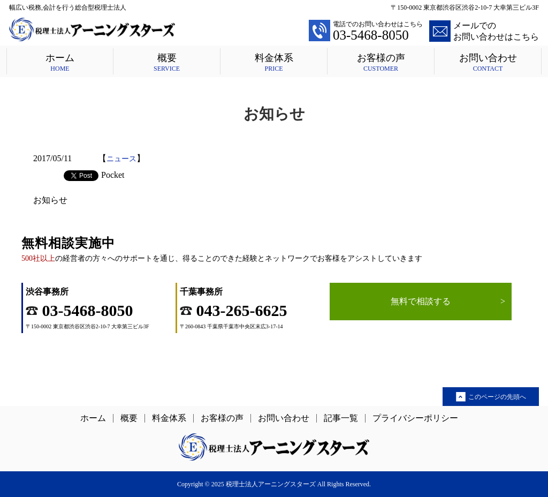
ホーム (60, 62)
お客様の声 (381, 62)
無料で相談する (448, 301)
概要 (167, 62)
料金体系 (274, 62)
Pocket (113, 174)
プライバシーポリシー (415, 418)
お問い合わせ (488, 62)
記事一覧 (341, 418)
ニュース (121, 159)
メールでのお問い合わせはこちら (484, 31)
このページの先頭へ (497, 397)
